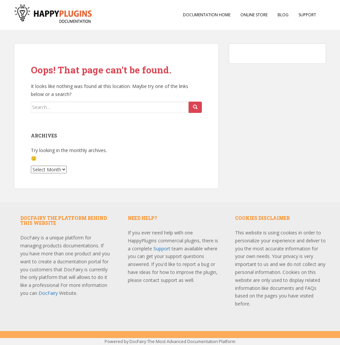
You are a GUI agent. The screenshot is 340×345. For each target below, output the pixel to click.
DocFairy (49, 293)
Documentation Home (206, 15)
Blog (283, 15)
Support (307, 15)
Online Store (254, 15)
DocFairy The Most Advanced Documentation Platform (182, 341)
